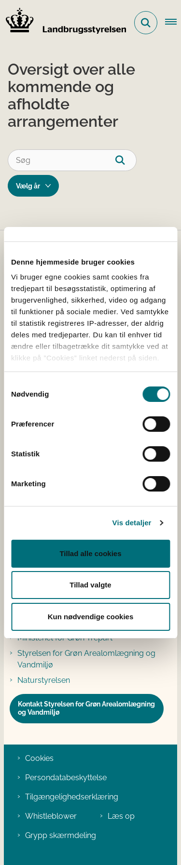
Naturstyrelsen (43, 680)
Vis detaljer (132, 523)
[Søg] (72, 160)
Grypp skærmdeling (60, 835)
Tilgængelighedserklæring (71, 796)
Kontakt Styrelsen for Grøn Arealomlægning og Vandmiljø (86, 708)
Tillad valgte (90, 585)
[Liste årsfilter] (33, 186)
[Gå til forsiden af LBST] (63, 23)
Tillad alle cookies (90, 553)
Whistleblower (51, 816)
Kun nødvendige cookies (91, 616)
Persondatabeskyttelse (66, 777)
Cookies (39, 758)
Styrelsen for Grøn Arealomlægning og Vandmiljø (86, 659)
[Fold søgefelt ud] (145, 22)
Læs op (121, 816)
